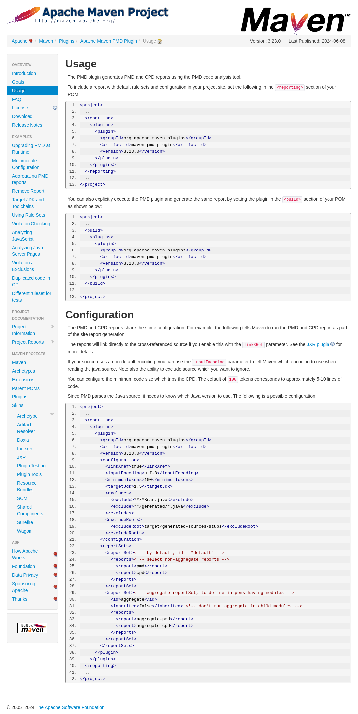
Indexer (24, 448)
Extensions (23, 379)
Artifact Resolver (26, 428)
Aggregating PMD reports (30, 179)
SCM (22, 498)
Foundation (23, 566)
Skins (17, 405)
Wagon (24, 531)
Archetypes (23, 371)
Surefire (25, 522)
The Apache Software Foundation (70, 707)
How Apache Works (25, 554)
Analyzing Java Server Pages (27, 251)
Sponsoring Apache (23, 587)
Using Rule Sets (28, 215)
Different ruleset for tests (31, 297)
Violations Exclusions (23, 266)
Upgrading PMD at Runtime (31, 149)
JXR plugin (318, 344)
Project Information (33, 330)
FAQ (16, 99)
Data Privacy (25, 575)
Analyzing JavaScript (22, 236)
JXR (21, 457)
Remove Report (28, 191)
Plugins (66, 41)
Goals (18, 82)
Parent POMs (26, 388)
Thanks (19, 599)
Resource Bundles (27, 486)
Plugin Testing (31, 465)
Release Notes (27, 125)
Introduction (24, 73)
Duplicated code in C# (31, 281)
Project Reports (33, 342)
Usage (18, 90)
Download (22, 116)
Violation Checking (31, 223)
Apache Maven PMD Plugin (108, 41)
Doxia (23, 440)
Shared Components (30, 510)
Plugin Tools (29, 474)
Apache (19, 41)
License (20, 107)
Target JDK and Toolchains (28, 203)
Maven (46, 41)
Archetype (27, 416)
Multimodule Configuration (25, 164)
